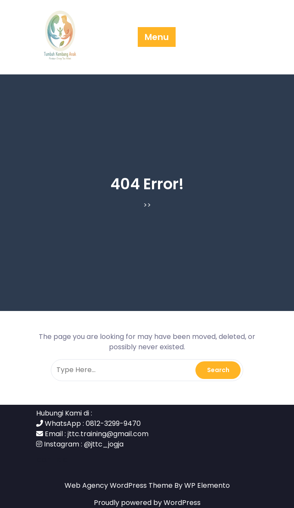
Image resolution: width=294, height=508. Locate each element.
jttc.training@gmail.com (108, 434)
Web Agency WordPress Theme (119, 485)
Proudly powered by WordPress (147, 503)
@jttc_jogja (104, 444)
